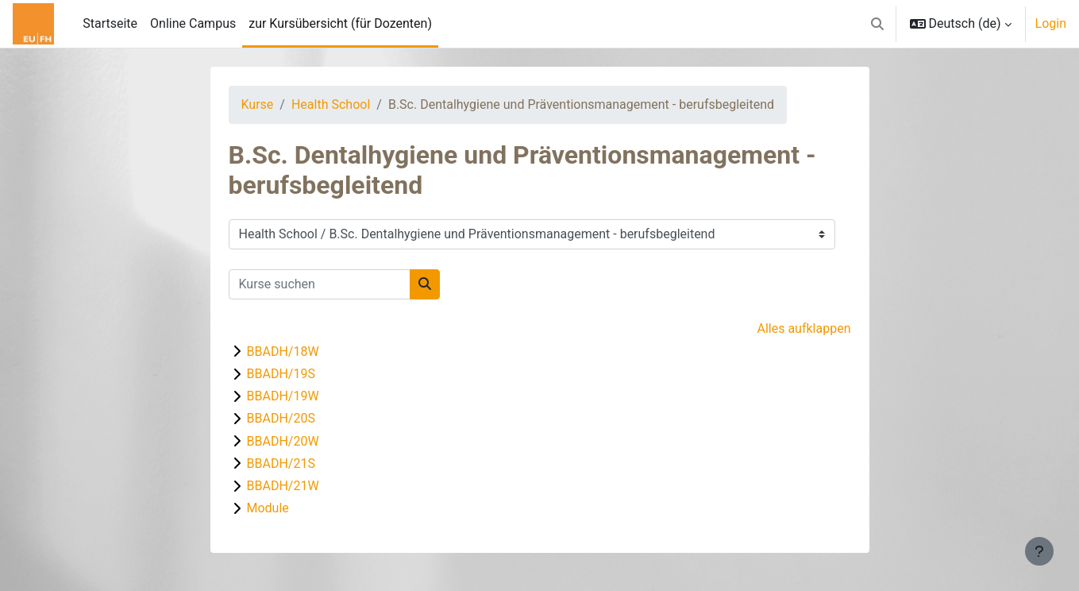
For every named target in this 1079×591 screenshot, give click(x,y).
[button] (877, 24)
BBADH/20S (281, 418)
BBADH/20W (283, 441)
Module (268, 508)
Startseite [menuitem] (110, 23)
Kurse (257, 104)
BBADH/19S (281, 373)
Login (1050, 23)
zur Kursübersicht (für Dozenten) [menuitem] (340, 23)
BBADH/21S (281, 463)
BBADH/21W (283, 485)
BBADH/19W (283, 396)
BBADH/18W (283, 351)
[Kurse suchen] (319, 284)
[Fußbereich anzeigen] (1039, 551)
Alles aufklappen (803, 328)
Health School (330, 104)
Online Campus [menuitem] (193, 23)
